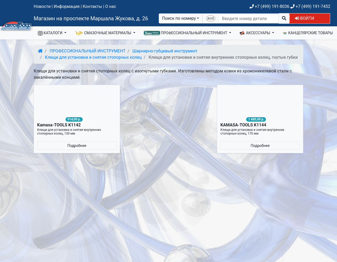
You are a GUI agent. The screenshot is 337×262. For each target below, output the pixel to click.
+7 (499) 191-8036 (269, 6)
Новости (42, 6)
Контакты (92, 6)
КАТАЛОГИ (50, 33)
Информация (67, 6)
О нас (110, 6)
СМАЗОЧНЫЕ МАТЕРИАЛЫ (103, 33)
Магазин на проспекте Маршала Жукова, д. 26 (91, 18)
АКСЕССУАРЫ (255, 33)
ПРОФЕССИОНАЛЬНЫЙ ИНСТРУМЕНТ (186, 33)
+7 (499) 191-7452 (310, 6)
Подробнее (76, 146)
